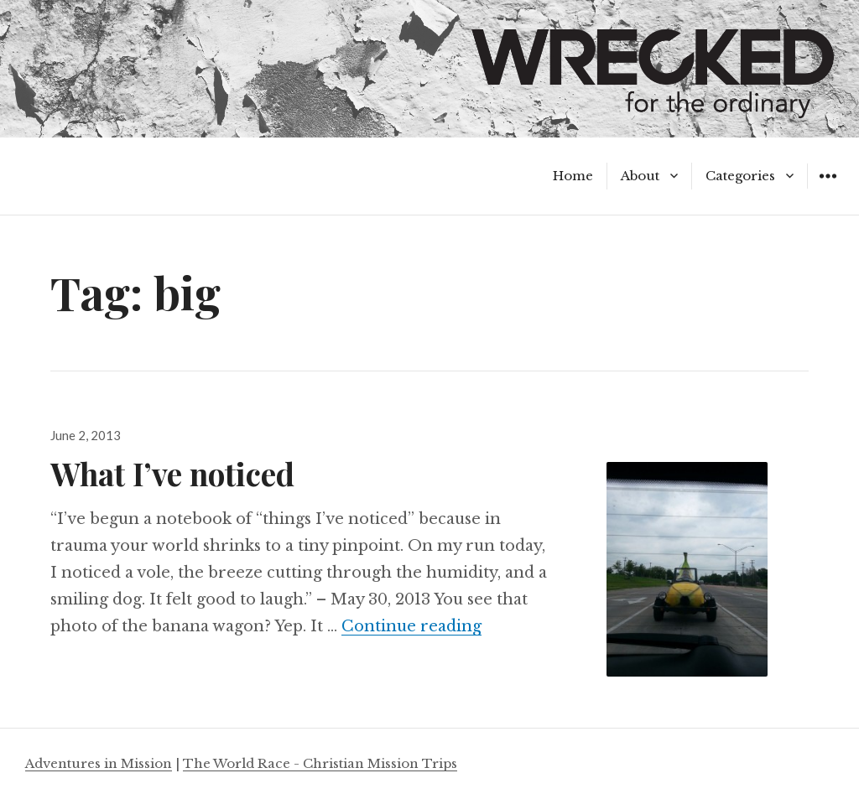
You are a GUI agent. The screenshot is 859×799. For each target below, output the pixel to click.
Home (573, 176)
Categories (740, 176)
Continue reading (411, 626)
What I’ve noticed (172, 473)
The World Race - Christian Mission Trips (320, 763)
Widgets (827, 188)
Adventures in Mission (98, 763)
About (640, 176)
